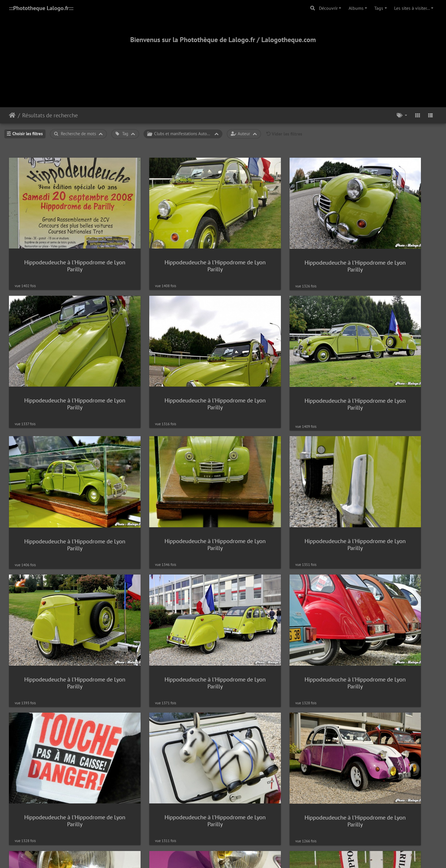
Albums (356, 8)
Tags (378, 8)
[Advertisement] (223, 68)
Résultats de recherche (50, 115)
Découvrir (328, 8)
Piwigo (236, 782)
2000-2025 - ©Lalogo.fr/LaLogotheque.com (223, 844)
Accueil (12, 115)
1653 (243, 759)
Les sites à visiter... (412, 8)
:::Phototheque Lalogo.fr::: (41, 8)
